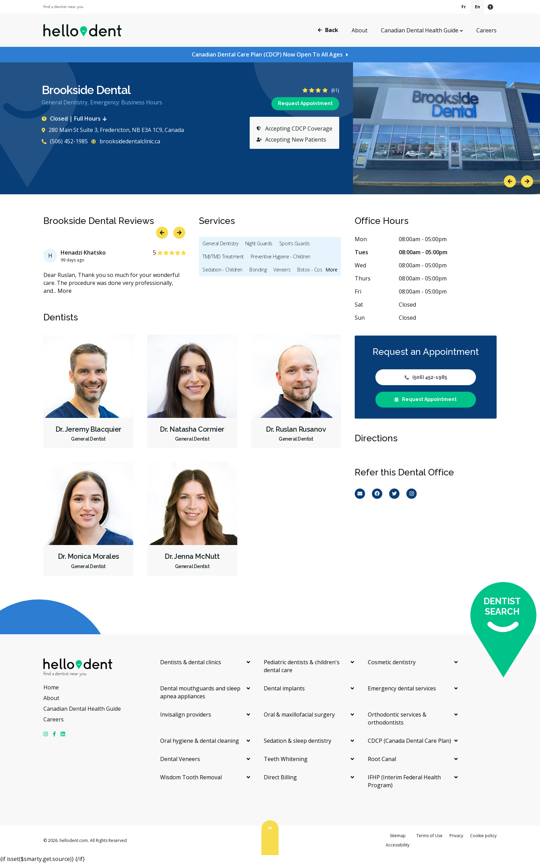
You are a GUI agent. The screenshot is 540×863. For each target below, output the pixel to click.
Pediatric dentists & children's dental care (302, 666)
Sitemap (398, 836)
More (65, 291)
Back (328, 30)
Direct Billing (280, 777)
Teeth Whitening (286, 759)
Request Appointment (305, 103)
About (359, 30)
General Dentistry (220, 243)
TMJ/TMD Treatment (223, 256)
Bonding (258, 269)
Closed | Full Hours (76, 118)
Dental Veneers (180, 759)
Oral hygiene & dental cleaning (199, 740)
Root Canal (382, 759)
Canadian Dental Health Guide (419, 30)
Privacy (456, 836)
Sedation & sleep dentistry (297, 740)
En (477, 7)
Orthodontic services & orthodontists (397, 718)
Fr (463, 7)
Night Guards (258, 243)
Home (51, 687)
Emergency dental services (402, 688)
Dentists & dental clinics (190, 662)
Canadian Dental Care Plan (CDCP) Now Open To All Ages (267, 54)
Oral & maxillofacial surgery (299, 714)
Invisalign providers (185, 714)
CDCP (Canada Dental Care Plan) (409, 740)
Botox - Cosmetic (315, 269)
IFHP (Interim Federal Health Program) (404, 781)
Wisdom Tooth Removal (191, 777)
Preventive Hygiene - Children (280, 256)
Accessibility (397, 845)
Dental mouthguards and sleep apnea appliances (200, 692)
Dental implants (284, 688)
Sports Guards (294, 243)
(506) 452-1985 (65, 141)
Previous (510, 181)
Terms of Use (429, 836)
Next (527, 181)
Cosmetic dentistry (392, 662)
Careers (486, 30)
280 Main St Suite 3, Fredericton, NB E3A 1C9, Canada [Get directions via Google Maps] (113, 130)
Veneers (281, 269)
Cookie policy (483, 836)
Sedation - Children (222, 269)
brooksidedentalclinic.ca (125, 141)
